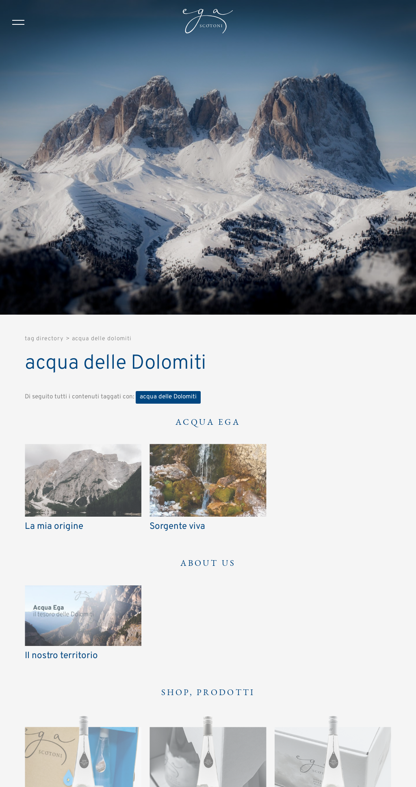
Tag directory (44, 339)
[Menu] (18, 22)
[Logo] (207, 22)
